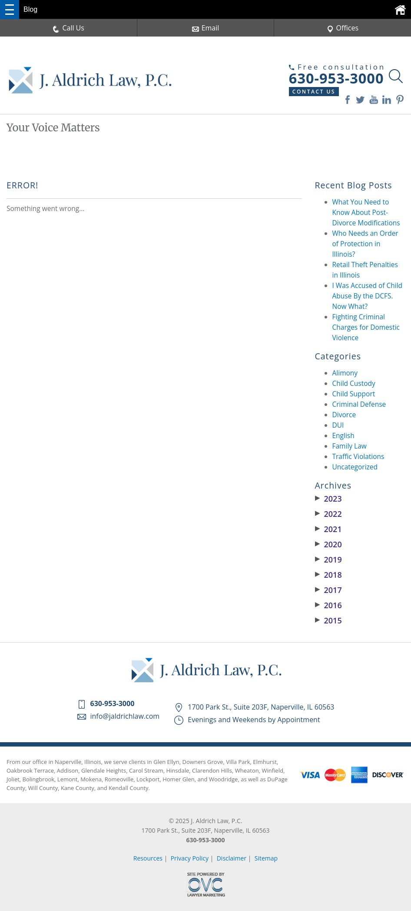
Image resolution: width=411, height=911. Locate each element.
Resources (147, 858)
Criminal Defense (359, 404)
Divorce (344, 414)
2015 (328, 620)
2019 (328, 559)
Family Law (349, 446)
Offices (343, 28)
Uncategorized (355, 467)
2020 (328, 544)
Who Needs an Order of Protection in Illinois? (365, 243)
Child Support (353, 394)
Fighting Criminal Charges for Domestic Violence (366, 327)
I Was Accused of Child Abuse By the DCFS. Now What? (367, 296)
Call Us (68, 28)
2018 (328, 574)
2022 (328, 513)
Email (205, 28)
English (343, 435)
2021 (328, 529)
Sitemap (266, 858)
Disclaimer (231, 858)
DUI (338, 425)
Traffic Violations (358, 456)
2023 (328, 498)
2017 (328, 590)
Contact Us (313, 91)
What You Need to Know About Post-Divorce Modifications (366, 212)
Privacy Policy (190, 858)
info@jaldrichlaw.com (125, 716)
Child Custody (353, 383)
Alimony (345, 373)
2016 (328, 605)
